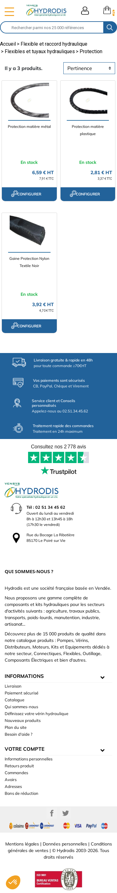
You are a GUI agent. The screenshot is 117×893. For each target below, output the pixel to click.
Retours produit (19, 765)
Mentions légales (22, 844)
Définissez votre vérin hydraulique (36, 713)
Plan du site (16, 727)
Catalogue (14, 699)
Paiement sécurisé (21, 692)
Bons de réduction (21, 793)
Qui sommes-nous (21, 706)
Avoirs (11, 779)
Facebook (51, 813)
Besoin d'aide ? (18, 734)
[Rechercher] (52, 27)
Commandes (16, 772)
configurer (26, 193)
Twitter (65, 813)
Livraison (13, 686)
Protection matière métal (29, 126)
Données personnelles (65, 844)
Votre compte (25, 749)
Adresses (13, 786)
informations (24, 676)
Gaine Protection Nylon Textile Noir (29, 262)
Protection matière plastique (88, 130)
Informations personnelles (28, 758)
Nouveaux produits (23, 720)
